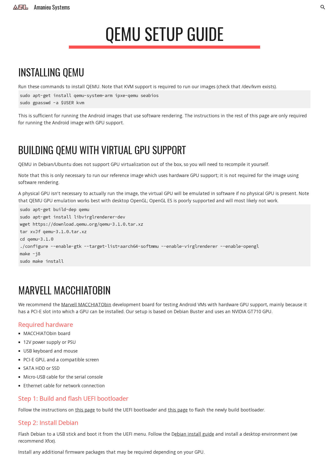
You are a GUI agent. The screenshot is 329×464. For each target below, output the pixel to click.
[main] (164, 36)
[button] (323, 7)
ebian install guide (194, 434)
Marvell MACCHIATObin (86, 304)
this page (85, 410)
